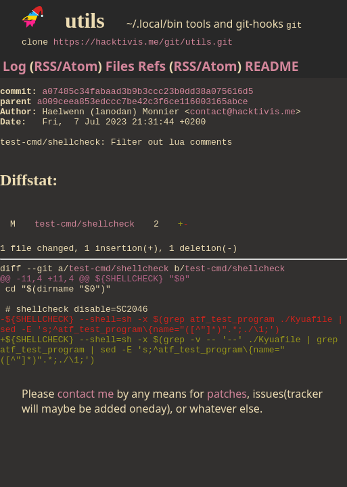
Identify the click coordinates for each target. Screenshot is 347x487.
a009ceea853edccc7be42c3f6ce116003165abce (142, 105)
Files (120, 66)
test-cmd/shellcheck (84, 241)
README (272, 66)
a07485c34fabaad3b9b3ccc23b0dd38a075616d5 (147, 93)
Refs (152, 66)
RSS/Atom (65, 66)
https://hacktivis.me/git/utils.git (143, 41)
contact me (85, 434)
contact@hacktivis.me (243, 117)
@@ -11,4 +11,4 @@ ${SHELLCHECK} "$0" (95, 302)
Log (14, 66)
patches (227, 434)
